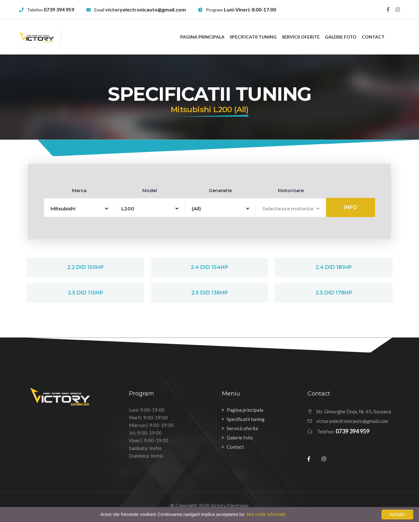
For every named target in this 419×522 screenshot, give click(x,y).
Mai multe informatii (265, 514)
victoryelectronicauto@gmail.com (145, 9)
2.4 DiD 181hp (334, 267)
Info (350, 207)
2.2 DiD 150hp (85, 267)
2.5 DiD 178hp (334, 293)
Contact (373, 37)
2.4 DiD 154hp (209, 267)
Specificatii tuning (253, 37)
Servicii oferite (301, 37)
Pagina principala (202, 37)
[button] (79, 207)
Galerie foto (341, 37)
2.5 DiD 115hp (85, 293)
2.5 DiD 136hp (209, 293)
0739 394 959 (59, 9)
